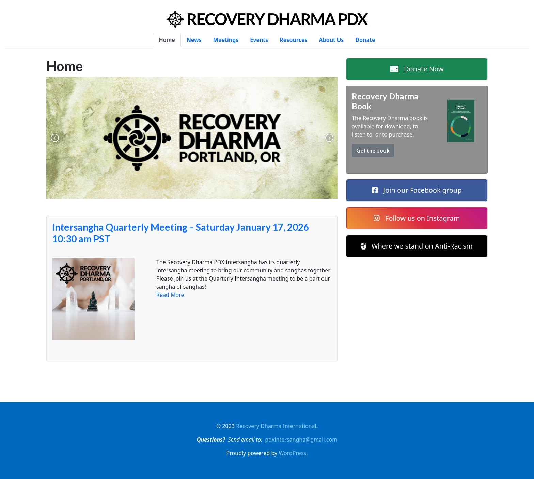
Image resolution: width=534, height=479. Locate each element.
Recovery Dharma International (276, 426)
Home (167, 40)
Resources (293, 40)
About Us (331, 40)
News (194, 40)
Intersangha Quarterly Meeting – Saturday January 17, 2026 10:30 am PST (180, 233)
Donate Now (416, 69)
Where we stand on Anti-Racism (417, 246)
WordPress (292, 453)
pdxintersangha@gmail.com (301, 439)
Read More (170, 295)
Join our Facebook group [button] (417, 190)
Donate (365, 40)
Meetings (225, 40)
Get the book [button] (373, 150)
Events (259, 40)
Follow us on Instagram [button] (417, 218)
